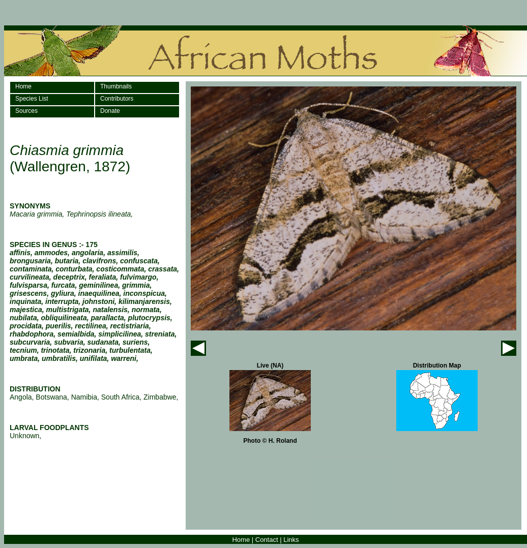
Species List (31, 98)
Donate (110, 110)
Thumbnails (116, 86)
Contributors (116, 98)
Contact (266, 539)
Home (23, 86)
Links (291, 539)
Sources (26, 110)
